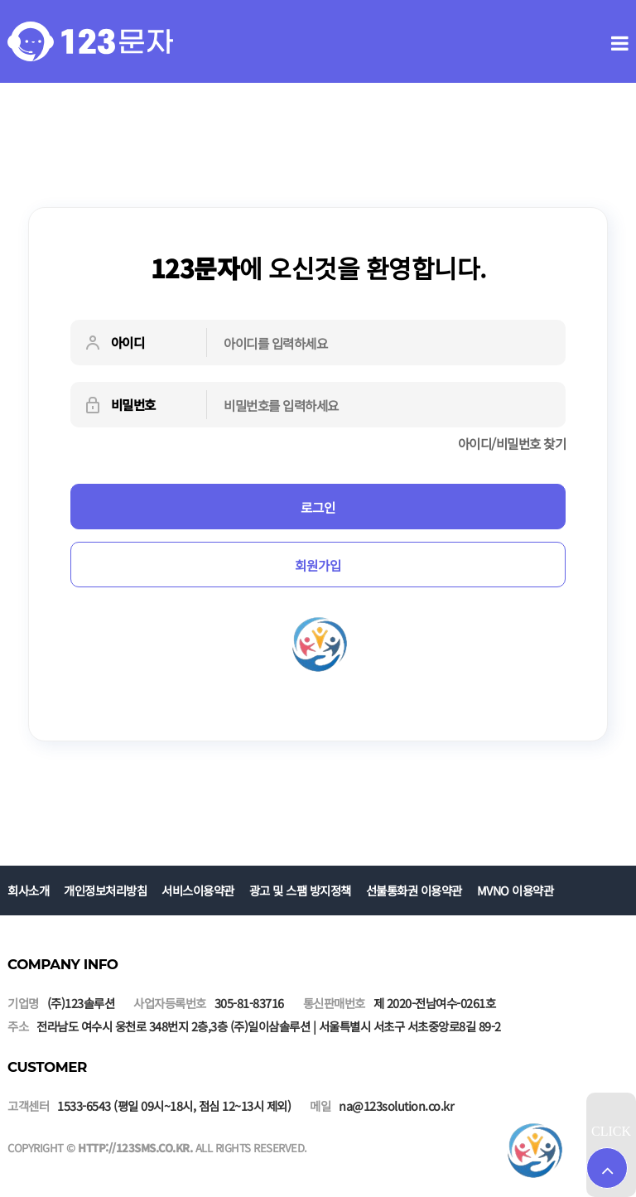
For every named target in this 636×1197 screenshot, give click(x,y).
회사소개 (28, 890)
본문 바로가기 (0, 0)
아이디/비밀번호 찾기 (512, 443)
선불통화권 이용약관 (414, 890)
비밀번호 (119, 405)
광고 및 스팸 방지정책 (300, 890)
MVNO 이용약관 (515, 890)
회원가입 (318, 565)
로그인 (318, 507)
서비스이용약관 (197, 890)
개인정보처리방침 (105, 890)
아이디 (113, 343)
